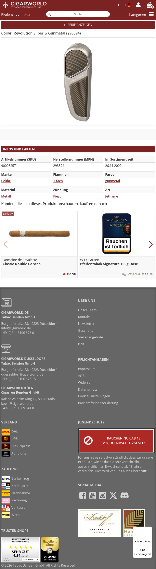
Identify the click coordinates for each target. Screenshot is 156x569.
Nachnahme (15, 493)
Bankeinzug (15, 479)
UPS (9, 439)
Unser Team (87, 310)
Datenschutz (88, 389)
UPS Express (15, 446)
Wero (10, 515)
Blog (27, 14)
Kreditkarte (15, 486)
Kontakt (84, 317)
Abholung (13, 453)
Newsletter (86, 323)
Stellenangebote (90, 337)
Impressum (86, 369)
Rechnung (14, 500)
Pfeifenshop (10, 14)
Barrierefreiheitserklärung (98, 403)
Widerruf (85, 382)
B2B (81, 344)
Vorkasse (13, 508)
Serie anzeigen (78, 25)
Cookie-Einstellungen (94, 396)
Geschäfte (85, 330)
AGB (81, 376)
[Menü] (149, 529)
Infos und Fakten (19, 149)
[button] (5, 244)
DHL (9, 432)
